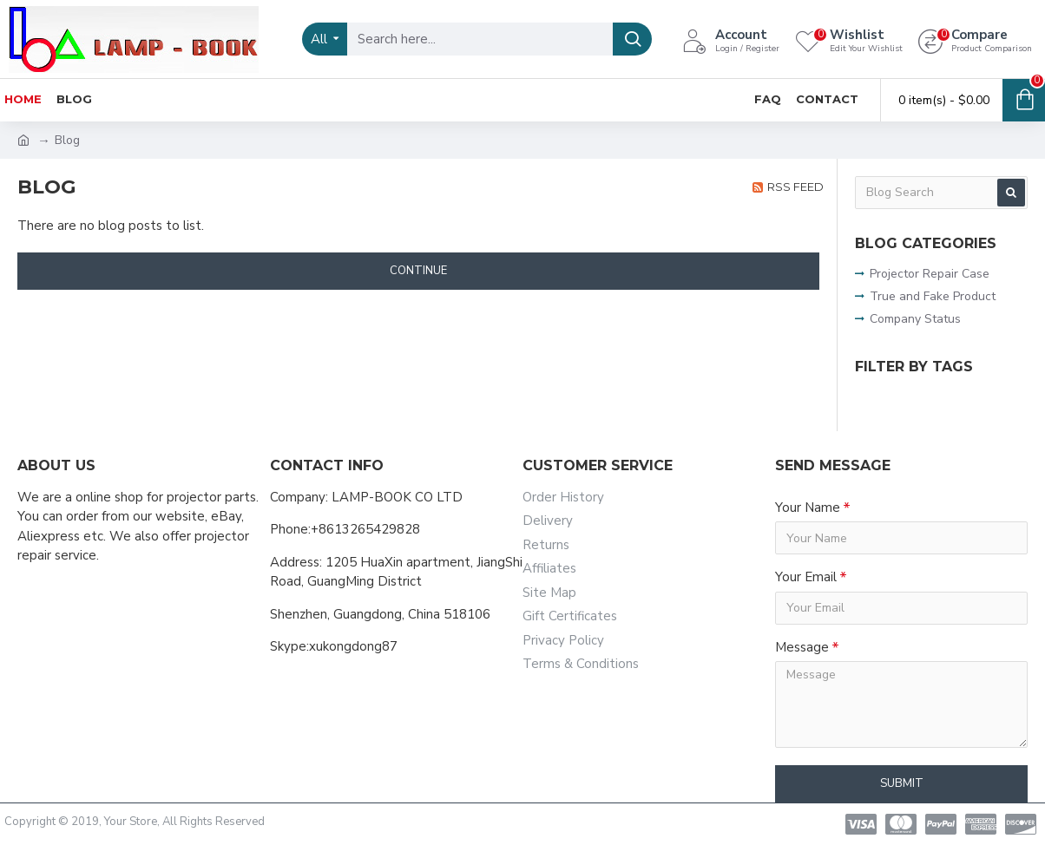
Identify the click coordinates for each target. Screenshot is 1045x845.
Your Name (807, 507)
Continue (418, 270)
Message (802, 647)
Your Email (806, 577)
